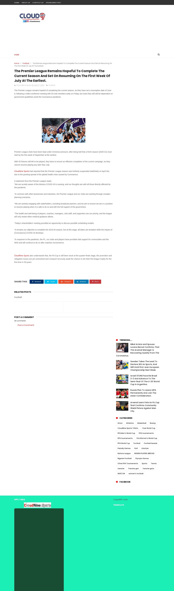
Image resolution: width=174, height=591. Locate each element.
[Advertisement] (110, 28)
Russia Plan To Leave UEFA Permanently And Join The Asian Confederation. (143, 124)
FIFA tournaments (146, 165)
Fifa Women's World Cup (147, 170)
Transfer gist (133, 200)
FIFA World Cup (124, 175)
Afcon (120, 155)
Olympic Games (142, 190)
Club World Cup (148, 160)
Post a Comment (26, 325)
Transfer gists (148, 200)
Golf (136, 180)
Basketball (141, 155)
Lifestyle (145, 180)
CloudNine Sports (21, 171)
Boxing (153, 155)
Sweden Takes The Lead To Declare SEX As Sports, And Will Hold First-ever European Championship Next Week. (144, 97)
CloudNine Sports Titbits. (128, 160)
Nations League (124, 185)
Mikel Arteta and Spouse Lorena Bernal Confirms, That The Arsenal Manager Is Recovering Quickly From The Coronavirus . (137, 81)
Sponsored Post (53, 2)
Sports (144, 195)
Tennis (154, 195)
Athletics (130, 155)
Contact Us (38, 2)
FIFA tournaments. (125, 170)
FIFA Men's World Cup (126, 165)
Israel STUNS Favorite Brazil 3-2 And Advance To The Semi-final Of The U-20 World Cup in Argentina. (145, 111)
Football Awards (150, 175)
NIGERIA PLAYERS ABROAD (144, 185)
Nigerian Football (125, 190)
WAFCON (121, 205)
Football (26, 63)
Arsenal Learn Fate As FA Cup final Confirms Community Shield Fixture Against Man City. (144, 138)
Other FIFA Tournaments (128, 195)
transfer (121, 200)
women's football (136, 205)
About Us (26, 2)
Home (16, 2)
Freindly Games (124, 180)
